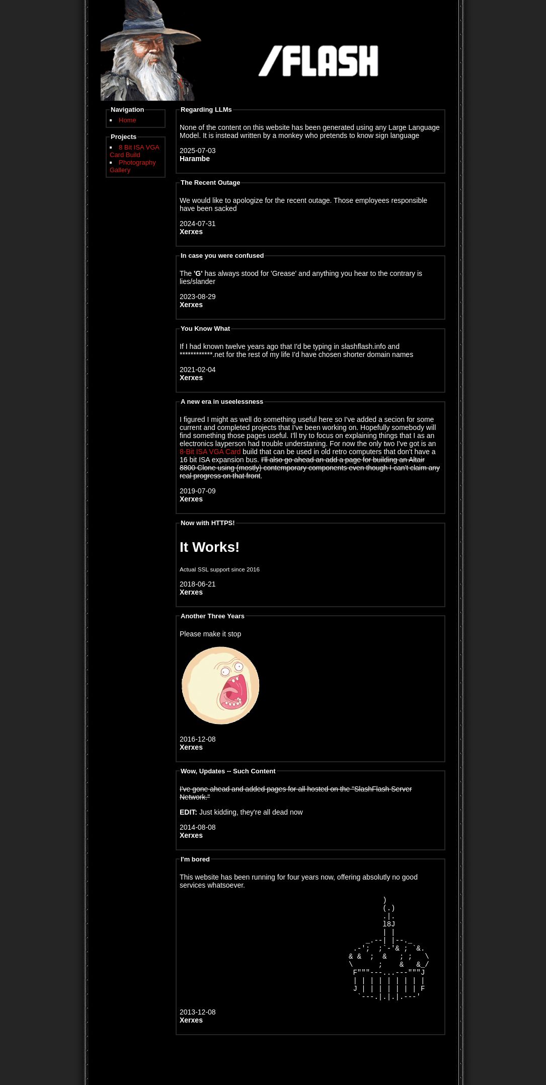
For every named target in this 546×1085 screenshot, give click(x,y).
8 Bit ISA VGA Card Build (134, 151)
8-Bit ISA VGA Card (210, 452)
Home (127, 120)
